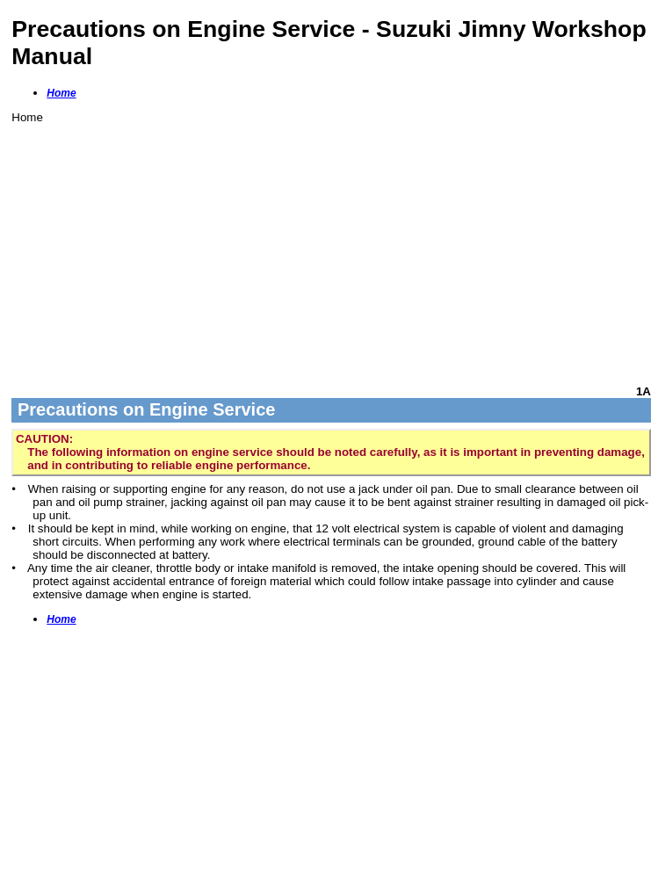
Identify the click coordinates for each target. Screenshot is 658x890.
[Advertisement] (331, 247)
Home (61, 93)
